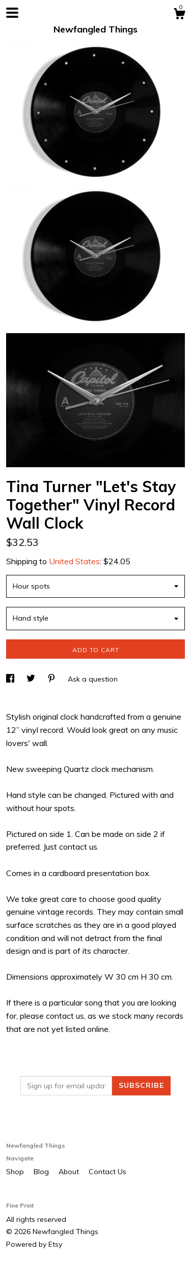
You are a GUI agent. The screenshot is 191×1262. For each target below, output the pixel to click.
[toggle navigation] (12, 13)
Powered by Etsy (34, 1244)
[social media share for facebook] (11, 679)
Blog (42, 1171)
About (70, 1171)
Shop (16, 1171)
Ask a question (93, 679)
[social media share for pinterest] (52, 679)
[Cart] (179, 15)
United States (74, 561)
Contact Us (107, 1171)
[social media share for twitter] (31, 679)
